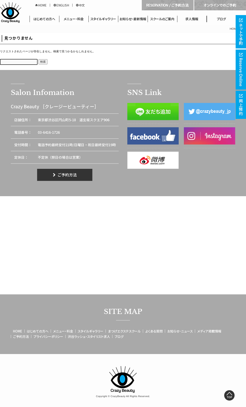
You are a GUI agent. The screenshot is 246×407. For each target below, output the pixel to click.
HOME (41, 5)
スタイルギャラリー (103, 19)
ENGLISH (61, 5)
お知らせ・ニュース (180, 331)
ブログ (221, 19)
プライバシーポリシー (48, 336)
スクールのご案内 (162, 19)
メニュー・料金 (74, 19)
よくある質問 (154, 331)
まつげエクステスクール (124, 331)
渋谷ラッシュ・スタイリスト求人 (89, 336)
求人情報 (191, 19)
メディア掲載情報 (209, 331)
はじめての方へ (44, 19)
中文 (80, 5)
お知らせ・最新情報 (133, 19)
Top (229, 395)
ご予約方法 (65, 174)
